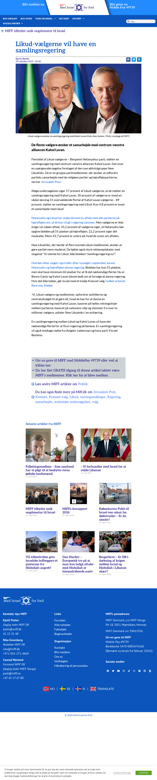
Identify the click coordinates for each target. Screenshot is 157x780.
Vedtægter (61, 661)
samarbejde (43, 402)
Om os (58, 656)
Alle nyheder (62, 624)
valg (95, 402)
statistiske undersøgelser (72, 402)
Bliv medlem (10, 18)
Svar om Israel (45, 18)
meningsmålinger (92, 397)
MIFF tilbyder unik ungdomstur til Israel (40, 510)
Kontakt (59, 647)
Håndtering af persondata (71, 665)
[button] (128, 59)
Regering (113, 397)
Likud (74, 397)
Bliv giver (26, 18)
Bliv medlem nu (33, 4)
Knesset (41, 397)
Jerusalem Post (51, 182)
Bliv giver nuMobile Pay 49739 (122, 6)
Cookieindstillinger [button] (122, 772)
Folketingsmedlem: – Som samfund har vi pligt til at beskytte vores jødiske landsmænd (50, 470)
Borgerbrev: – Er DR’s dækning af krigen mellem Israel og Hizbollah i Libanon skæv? (113, 564)
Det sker (64, 18)
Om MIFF (78, 18)
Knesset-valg (58, 397)
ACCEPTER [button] (143, 773)
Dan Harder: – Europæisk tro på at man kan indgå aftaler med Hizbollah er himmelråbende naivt (78, 564)
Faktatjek (60, 629)
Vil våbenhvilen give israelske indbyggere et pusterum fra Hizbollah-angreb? (42, 562)
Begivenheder (63, 634)
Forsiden (60, 620)
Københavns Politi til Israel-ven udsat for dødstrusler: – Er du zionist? (114, 514)
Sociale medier (13, 23)
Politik (83, 384)
